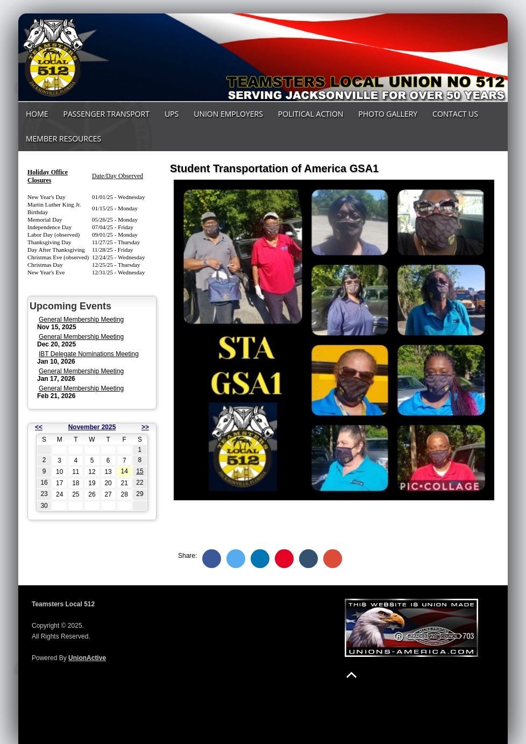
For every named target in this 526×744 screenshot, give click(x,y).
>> (145, 427)
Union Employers (228, 114)
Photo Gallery (387, 114)
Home (37, 114)
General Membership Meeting (81, 319)
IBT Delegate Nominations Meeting (89, 354)
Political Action (311, 114)
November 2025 (92, 427)
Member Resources (63, 138)
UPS (172, 114)
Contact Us (455, 114)
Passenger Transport (106, 114)
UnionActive (87, 658)
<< (38, 427)
